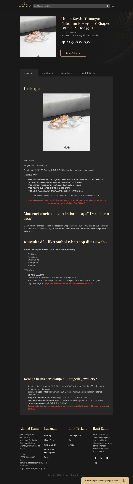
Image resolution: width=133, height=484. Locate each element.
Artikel (71, 445)
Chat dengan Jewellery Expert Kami (105, 480)
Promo (47, 457)
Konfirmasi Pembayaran (49, 451)
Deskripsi (29, 72)
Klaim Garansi (50, 440)
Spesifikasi (47, 72)
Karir (71, 440)
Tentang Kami (75, 435)
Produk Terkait (88, 72)
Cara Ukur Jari (50, 445)
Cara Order (67, 72)
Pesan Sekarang (73, 53)
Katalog (47, 435)
